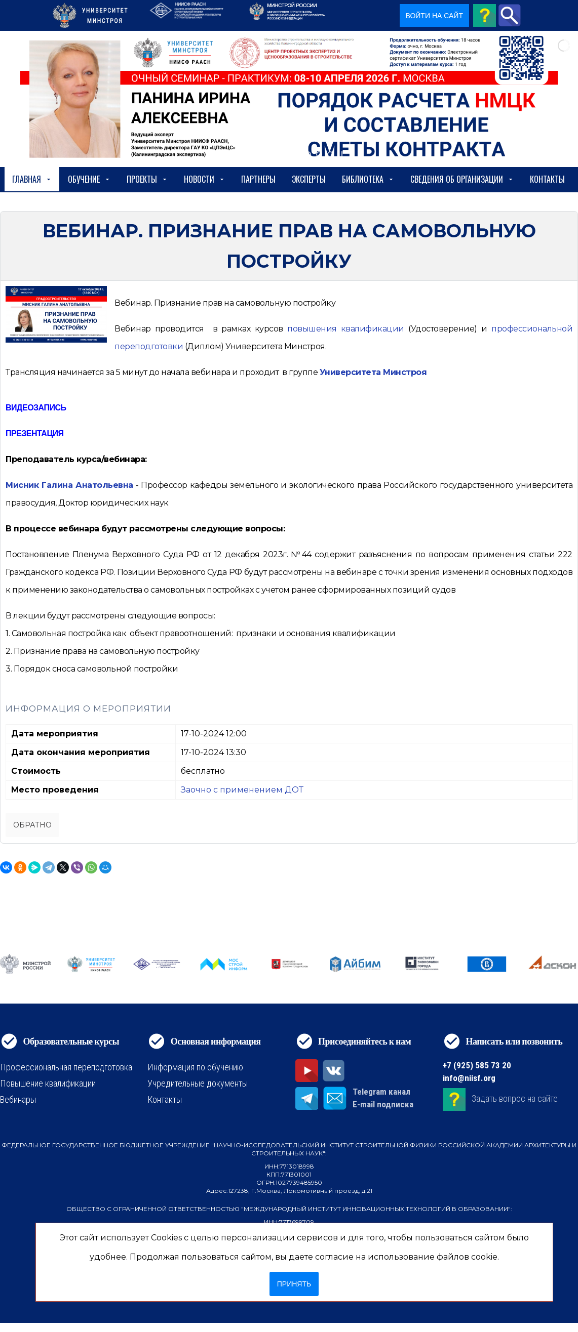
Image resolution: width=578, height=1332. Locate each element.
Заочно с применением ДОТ (242, 790)
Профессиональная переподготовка (66, 1067)
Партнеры (258, 179)
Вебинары (18, 1099)
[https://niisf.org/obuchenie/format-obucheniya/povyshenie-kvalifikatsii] (345, 329)
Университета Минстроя (373, 372)
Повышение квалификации (48, 1083)
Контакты (547, 179)
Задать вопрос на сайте (515, 1098)
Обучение (89, 179)
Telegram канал (381, 1092)
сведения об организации (462, 179)
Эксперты (309, 179)
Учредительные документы (197, 1083)
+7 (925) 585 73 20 (477, 1065)
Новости (204, 179)
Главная (32, 179)
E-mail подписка (383, 1104)
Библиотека (368, 179)
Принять (294, 1284)
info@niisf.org (469, 1078)
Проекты (147, 179)
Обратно (32, 824)
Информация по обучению (195, 1067)
